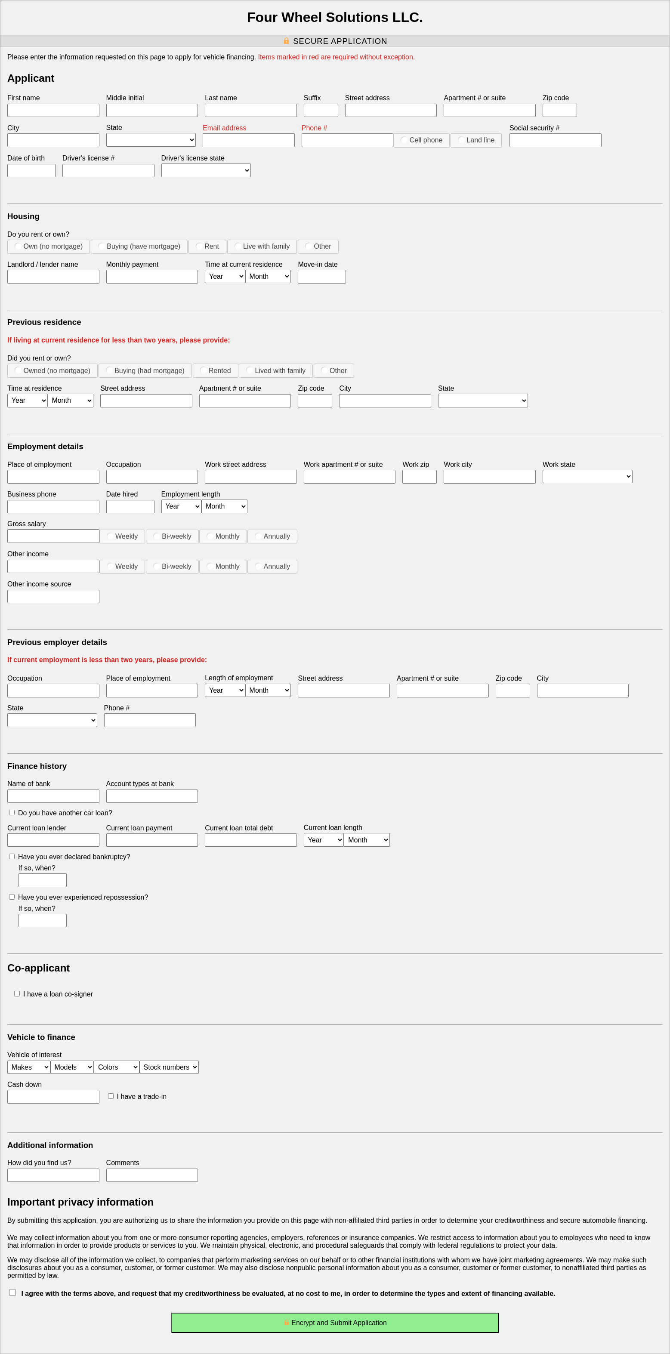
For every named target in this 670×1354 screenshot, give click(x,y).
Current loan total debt (239, 828)
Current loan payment (139, 828)
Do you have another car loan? (60, 813)
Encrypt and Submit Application (335, 1324)
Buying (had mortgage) (145, 370)
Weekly (122, 536)
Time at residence (34, 388)
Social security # (534, 128)
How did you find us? (39, 1162)
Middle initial (125, 98)
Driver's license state (193, 158)
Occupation (123, 464)
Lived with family (276, 370)
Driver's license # (88, 158)
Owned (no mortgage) (52, 370)
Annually (272, 536)
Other (318, 246)
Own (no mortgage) (49, 246)
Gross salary (26, 523)
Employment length (190, 494)
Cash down (24, 1084)
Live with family (262, 246)
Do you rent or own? (38, 234)
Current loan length (333, 827)
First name (23, 98)
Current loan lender (36, 828)
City (13, 128)
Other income (28, 554)
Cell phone (421, 140)
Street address (367, 98)
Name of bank (28, 783)
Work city (458, 464)
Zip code (556, 98)
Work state (559, 464)
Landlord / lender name (42, 264)
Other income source (39, 584)
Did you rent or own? (39, 358)
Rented (215, 370)
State (114, 127)
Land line (476, 140)
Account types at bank (140, 783)
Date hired (122, 494)
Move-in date (318, 264)
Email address (224, 128)
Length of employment (239, 678)
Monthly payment (132, 264)
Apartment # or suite (475, 98)
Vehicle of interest (34, 1054)
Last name (221, 98)
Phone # (314, 128)
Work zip (415, 464)
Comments (122, 1162)
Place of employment (39, 464)
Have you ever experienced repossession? (78, 897)
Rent (207, 246)
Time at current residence (244, 264)
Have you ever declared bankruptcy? (69, 857)
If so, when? (37, 868)
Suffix (312, 98)
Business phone (31, 494)
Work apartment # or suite (343, 464)
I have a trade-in (137, 1096)
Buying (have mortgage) (139, 246)
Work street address (235, 464)
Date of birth (26, 158)
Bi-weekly (172, 536)
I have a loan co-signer (53, 994)
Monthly (223, 536)
